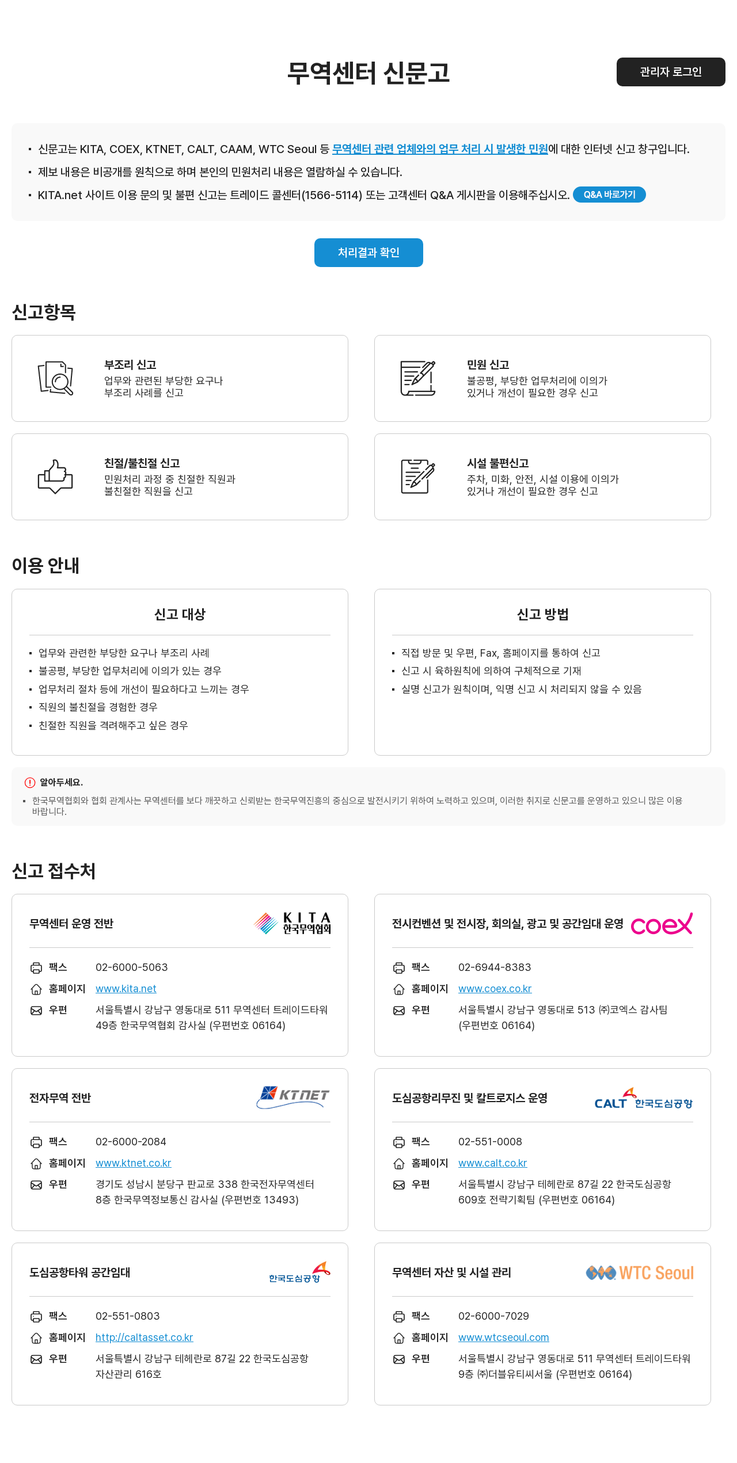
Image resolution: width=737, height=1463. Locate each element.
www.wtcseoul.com (503, 1337)
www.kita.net (126, 988)
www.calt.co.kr (492, 1163)
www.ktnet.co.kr (134, 1163)
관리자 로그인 (671, 72)
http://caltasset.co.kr (144, 1337)
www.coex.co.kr (495, 988)
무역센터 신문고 (368, 73)
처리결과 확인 (369, 253)
